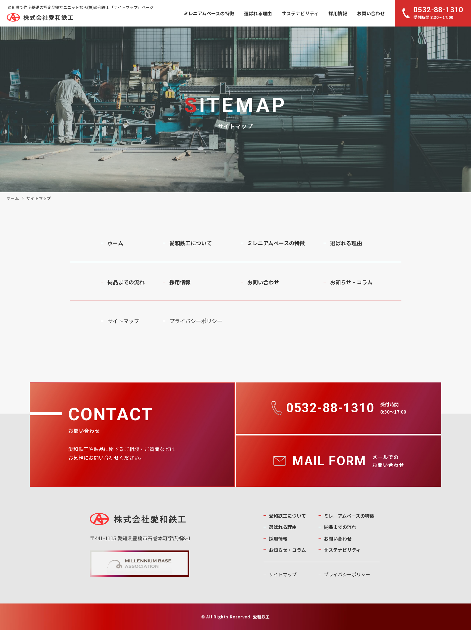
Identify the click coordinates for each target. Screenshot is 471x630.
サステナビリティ (300, 13)
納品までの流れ (126, 282)
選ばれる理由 (258, 13)
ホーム (13, 198)
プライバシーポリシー (195, 320)
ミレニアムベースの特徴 (209, 13)
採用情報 (337, 13)
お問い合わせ (371, 13)
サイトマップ (123, 320)
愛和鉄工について (190, 243)
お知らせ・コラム (351, 282)
